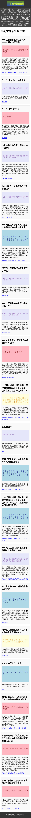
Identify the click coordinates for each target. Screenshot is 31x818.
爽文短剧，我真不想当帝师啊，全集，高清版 (15, 579)
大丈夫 (4, 689)
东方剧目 (11, 11)
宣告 (27, 21)
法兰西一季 (5, 296)
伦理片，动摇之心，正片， (10, 217)
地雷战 (21, 23)
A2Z (4, 23)
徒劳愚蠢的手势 (20, 9)
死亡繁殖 (4, 138)
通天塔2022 (5, 622)
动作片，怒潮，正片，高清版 (10, 808)
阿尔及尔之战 (12, 23)
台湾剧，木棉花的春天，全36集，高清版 (14, 728)
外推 (17, 16)
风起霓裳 (5, 14)
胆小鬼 (12, 14)
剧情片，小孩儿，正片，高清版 (11, 19)
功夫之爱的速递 (23, 12)
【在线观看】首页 (7, 9)
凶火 (17, 18)
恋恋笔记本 (5, 655)
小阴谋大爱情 (25, 18)
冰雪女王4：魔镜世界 (8, 377)
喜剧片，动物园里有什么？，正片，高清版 (14, 73)
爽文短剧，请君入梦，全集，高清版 (12, 490)
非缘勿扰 (4, 102)
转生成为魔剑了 (11, 12)
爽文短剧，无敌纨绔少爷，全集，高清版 (14, 260)
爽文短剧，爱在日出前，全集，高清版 (13, 773)
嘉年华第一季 (6, 333)
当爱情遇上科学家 (7, 178)
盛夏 (3, 452)
